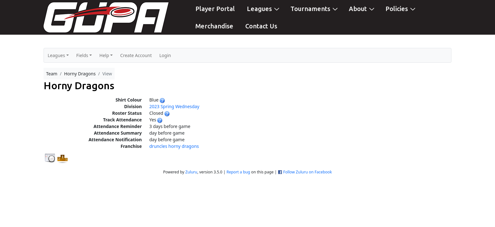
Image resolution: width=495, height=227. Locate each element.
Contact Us (261, 26)
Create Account (136, 55)
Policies (401, 8)
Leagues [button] (56, 55)
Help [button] (104, 55)
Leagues (264, 8)
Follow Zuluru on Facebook (307, 172)
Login (165, 55)
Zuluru (191, 172)
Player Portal (215, 8)
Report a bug (238, 172)
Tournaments (314, 8)
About (362, 8)
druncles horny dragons (174, 146)
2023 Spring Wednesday (174, 106)
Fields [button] (82, 55)
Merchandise (214, 26)
